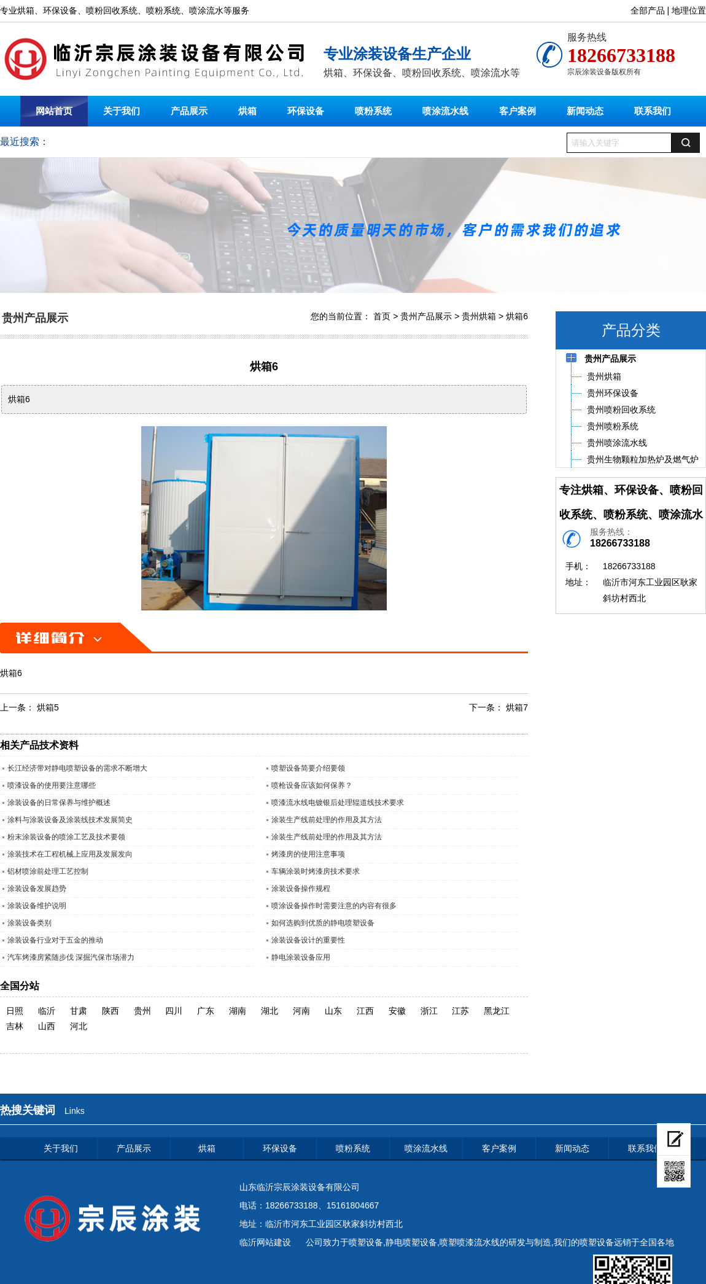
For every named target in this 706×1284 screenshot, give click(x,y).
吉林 (14, 1026)
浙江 (429, 1011)
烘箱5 (48, 707)
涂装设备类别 (29, 923)
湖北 (269, 1011)
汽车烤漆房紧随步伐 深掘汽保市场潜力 (70, 957)
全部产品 (647, 10)
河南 (301, 1011)
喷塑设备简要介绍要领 (308, 768)
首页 (381, 316)
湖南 (237, 1011)
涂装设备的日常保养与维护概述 (59, 802)
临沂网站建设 (265, 1242)
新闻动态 (585, 111)
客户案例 (517, 111)
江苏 (460, 1011)
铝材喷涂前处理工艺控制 (47, 871)
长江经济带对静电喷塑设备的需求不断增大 (77, 768)
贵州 (142, 1011)
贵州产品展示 (426, 316)
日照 (14, 1011)
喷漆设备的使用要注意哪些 (51, 785)
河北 (78, 1026)
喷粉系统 (373, 111)
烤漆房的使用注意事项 (308, 854)
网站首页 (54, 111)
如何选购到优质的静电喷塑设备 (322, 923)
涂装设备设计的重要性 (308, 940)
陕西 (110, 1011)
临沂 (46, 1011)
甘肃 (78, 1011)
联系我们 (652, 111)
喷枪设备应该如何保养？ (311, 785)
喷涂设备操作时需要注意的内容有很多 (334, 905)
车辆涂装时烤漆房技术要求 (315, 871)
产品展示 (189, 111)
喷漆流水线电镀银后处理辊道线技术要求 (337, 802)
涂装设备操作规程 (300, 888)
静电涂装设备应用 (300, 957)
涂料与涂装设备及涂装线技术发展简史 (70, 819)
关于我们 (121, 111)
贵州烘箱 (479, 316)
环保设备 (305, 111)
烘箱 (247, 111)
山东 (333, 1011)
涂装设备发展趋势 (36, 888)
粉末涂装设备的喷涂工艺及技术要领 (66, 837)
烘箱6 (517, 316)
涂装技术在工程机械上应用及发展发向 (70, 854)
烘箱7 (517, 707)
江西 (365, 1011)
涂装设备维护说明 (36, 905)
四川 (173, 1011)
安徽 (397, 1011)
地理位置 (689, 10)
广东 (205, 1011)
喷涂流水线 (445, 111)
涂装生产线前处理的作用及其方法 (326, 819)
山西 (46, 1026)
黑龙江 (497, 1011)
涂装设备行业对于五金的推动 (55, 940)
